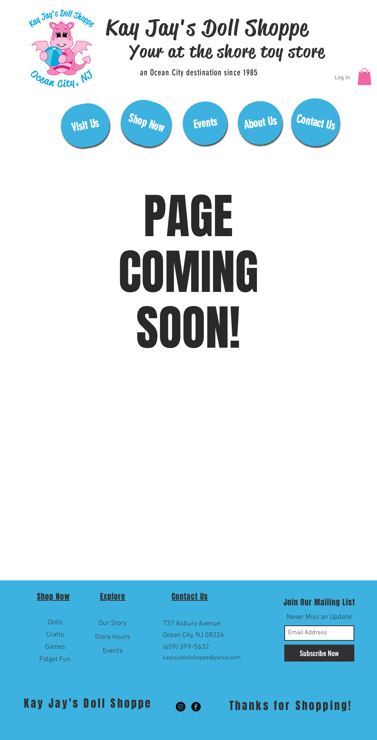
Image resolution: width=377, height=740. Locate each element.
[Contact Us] (315, 122)
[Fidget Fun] (55, 659)
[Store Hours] (112, 637)
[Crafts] (55, 635)
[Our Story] (112, 623)
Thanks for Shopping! (290, 705)
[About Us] (260, 122)
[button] (364, 76)
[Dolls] (55, 622)
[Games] (55, 647)
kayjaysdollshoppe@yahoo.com (202, 657)
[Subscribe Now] (319, 653)
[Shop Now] (146, 123)
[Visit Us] (85, 125)
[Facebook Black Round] (196, 707)
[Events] (205, 123)
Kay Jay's (53, 703)
